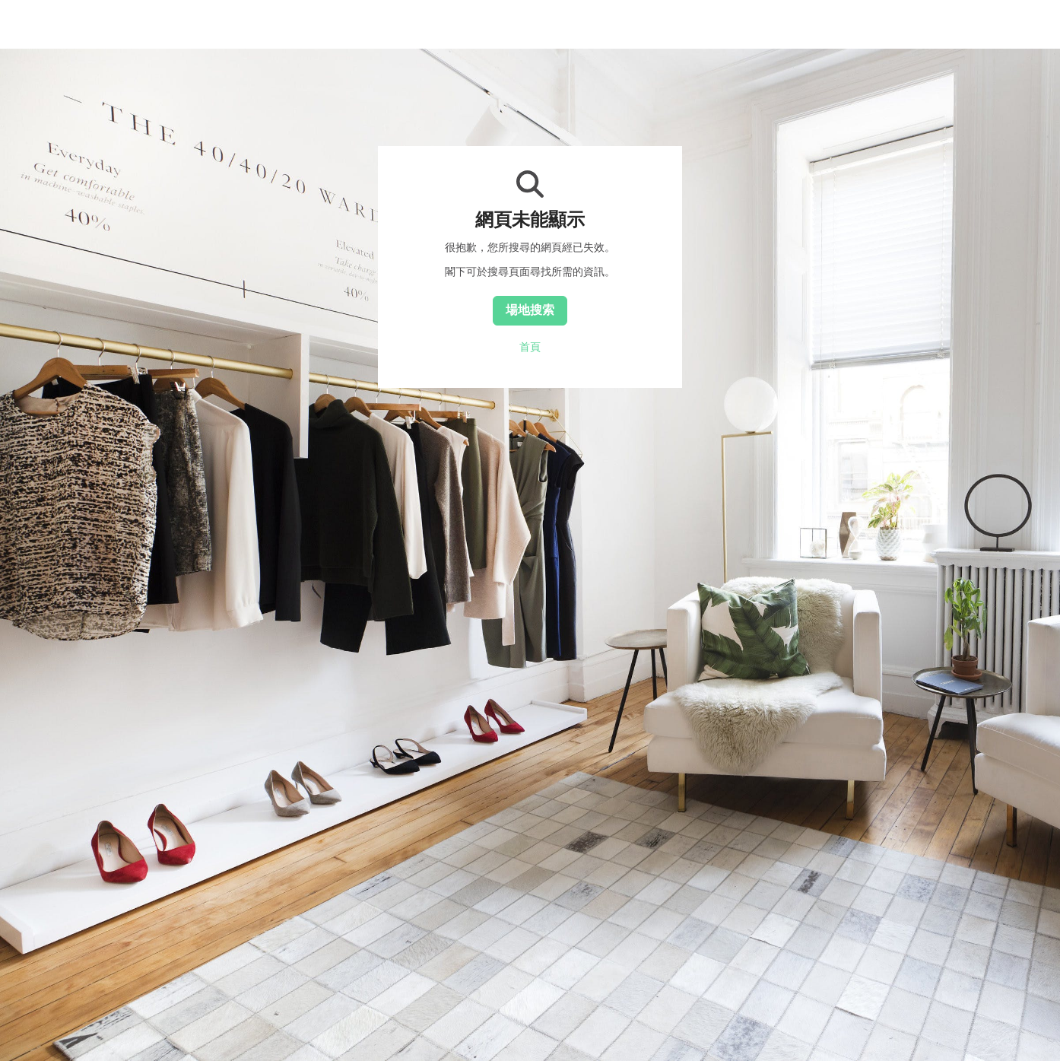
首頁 (530, 347)
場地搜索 (530, 309)
